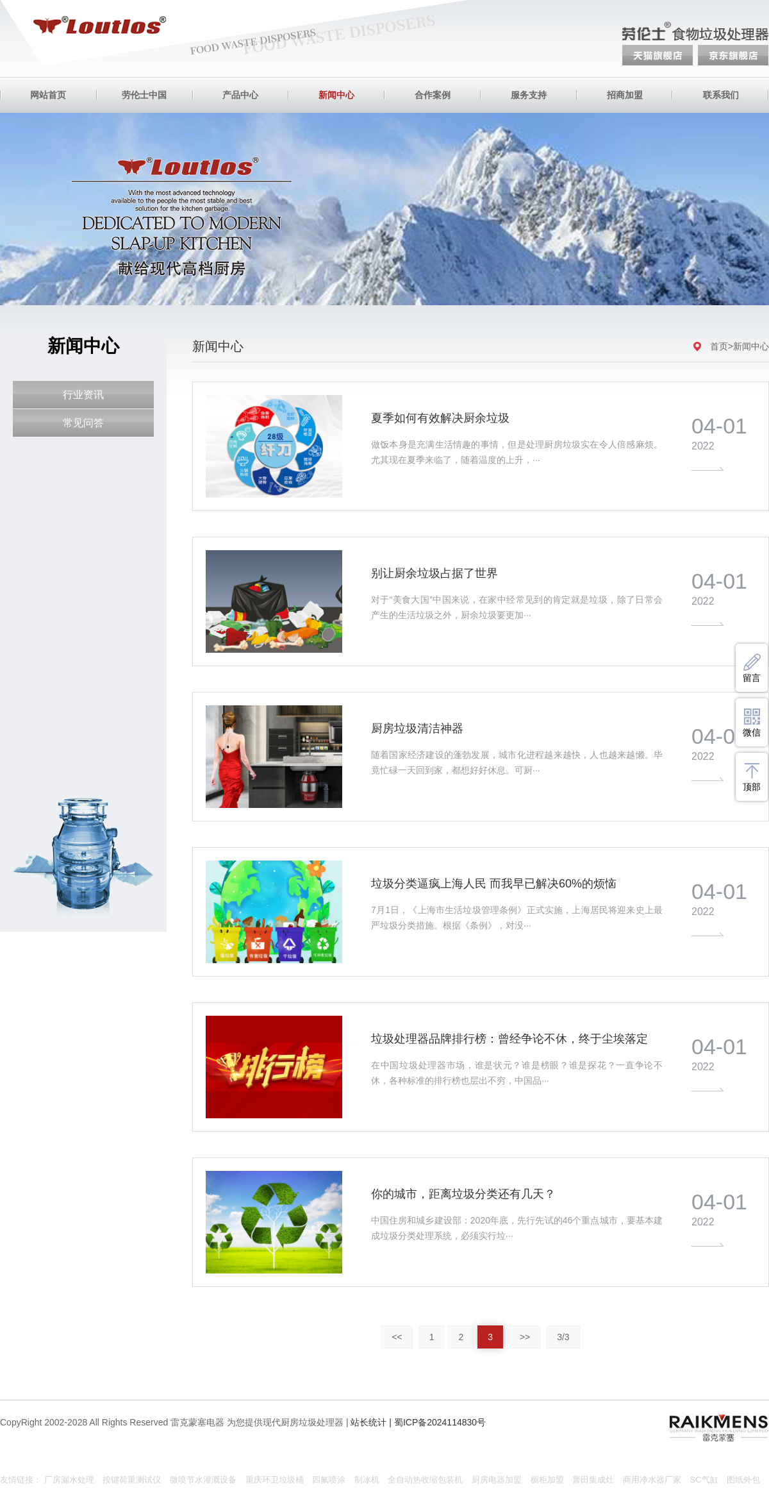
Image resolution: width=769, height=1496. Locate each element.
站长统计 (368, 1422)
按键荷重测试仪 (132, 1479)
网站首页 (48, 95)
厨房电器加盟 (497, 1479)
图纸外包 (743, 1479)
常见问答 (83, 422)
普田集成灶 (593, 1479)
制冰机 (366, 1479)
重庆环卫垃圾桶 (274, 1479)
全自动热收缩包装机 (425, 1479)
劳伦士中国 (144, 95)
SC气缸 (704, 1479)
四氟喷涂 (328, 1479)
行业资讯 (83, 394)
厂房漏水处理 (69, 1479)
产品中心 (240, 95)
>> (525, 1337)
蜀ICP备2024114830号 (440, 1422)
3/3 (563, 1337)
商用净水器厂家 (652, 1479)
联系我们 (721, 95)
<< (397, 1337)
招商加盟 (625, 95)
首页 (719, 346)
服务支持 (529, 95)
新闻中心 (336, 95)
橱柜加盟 (547, 1479)
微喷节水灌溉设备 (203, 1479)
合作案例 (433, 95)
